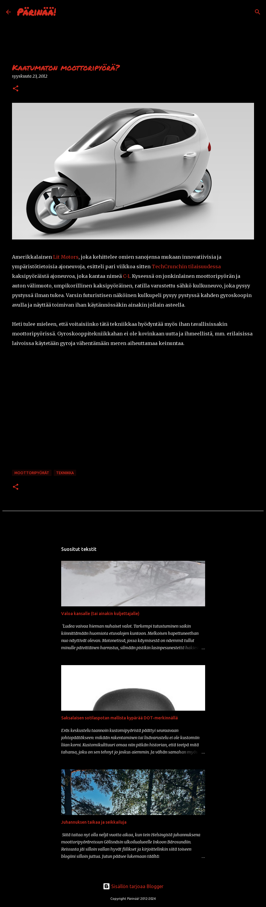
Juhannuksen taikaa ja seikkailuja (94, 822)
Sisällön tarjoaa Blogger (133, 886)
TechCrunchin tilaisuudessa (186, 266)
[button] (15, 89)
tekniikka (65, 473)
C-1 (126, 276)
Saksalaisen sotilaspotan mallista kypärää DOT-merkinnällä (119, 717)
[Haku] (64, 12)
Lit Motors (66, 257)
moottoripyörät (31, 473)
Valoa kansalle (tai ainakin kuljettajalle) (100, 613)
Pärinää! (36, 12)
